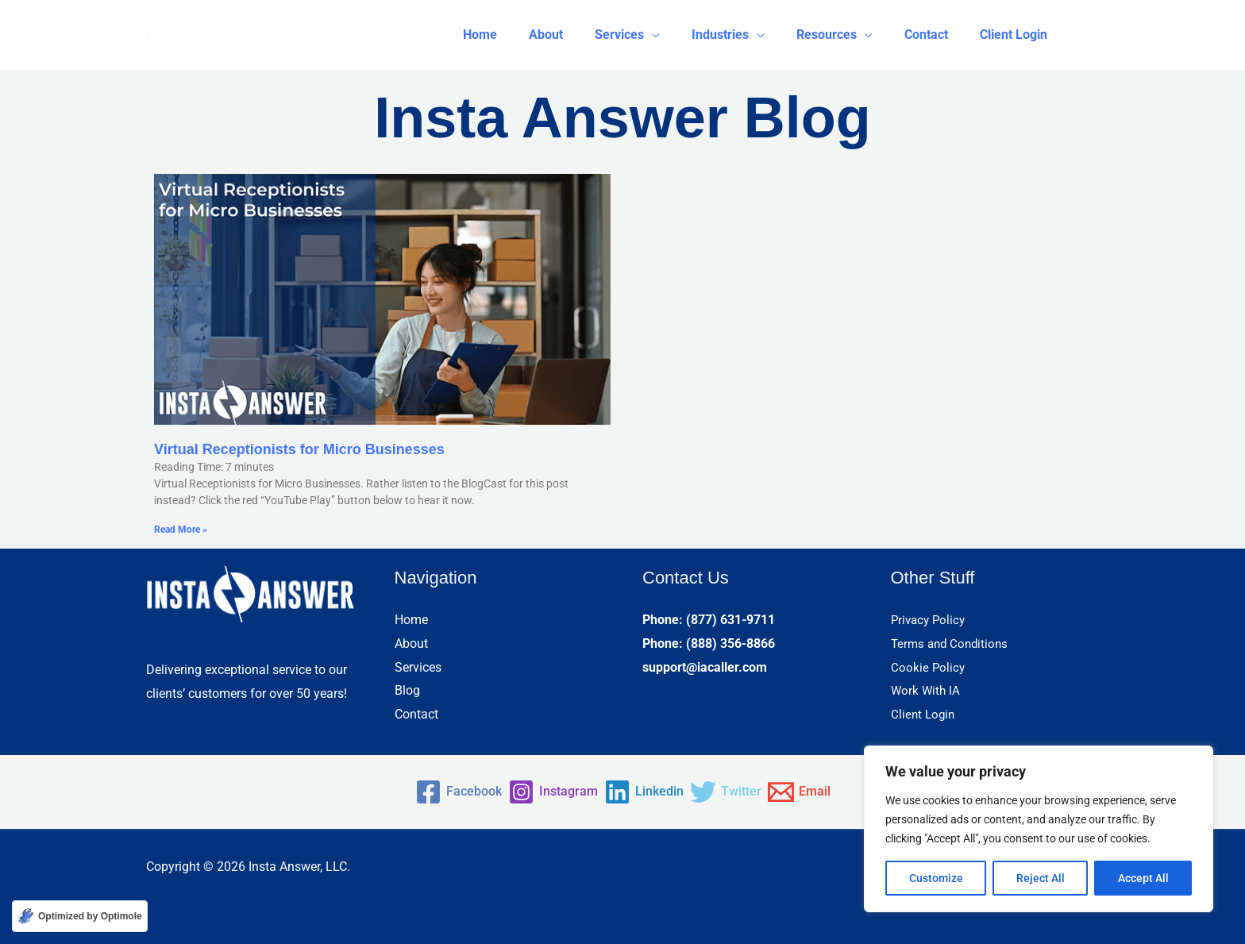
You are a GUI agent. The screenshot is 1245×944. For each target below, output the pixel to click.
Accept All (1143, 878)
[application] (680, 35)
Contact (416, 714)
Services (418, 667)
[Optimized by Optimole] (80, 916)
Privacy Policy (930, 619)
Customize (936, 878)
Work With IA (926, 690)
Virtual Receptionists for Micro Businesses (299, 449)
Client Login (924, 714)
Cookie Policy (928, 667)
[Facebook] (425, 792)
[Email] (832, 792)
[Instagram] (536, 792)
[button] (656, 35)
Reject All (1040, 878)
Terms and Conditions (952, 643)
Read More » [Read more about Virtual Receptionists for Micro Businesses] (180, 529)
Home (411, 619)
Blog (407, 690)
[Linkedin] (644, 792)
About (411, 643)
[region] (1038, 829)
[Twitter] (742, 792)
